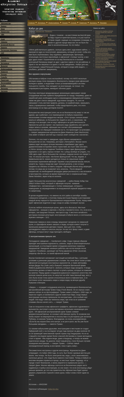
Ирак (3, 29)
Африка (4, 42)
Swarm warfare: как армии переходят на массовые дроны (106, 36)
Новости (4, 72)
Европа (4, 47)
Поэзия (4, 74)
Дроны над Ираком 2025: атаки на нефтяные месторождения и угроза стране (105, 45)
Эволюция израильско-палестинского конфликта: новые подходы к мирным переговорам (105, 54)
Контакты (93, 23)
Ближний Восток (7, 45)
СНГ (2, 53)
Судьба (4, 77)
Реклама (103, 23)
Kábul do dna (53, 389)
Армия (3, 60)
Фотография (6, 83)
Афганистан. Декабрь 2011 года (104, 64)
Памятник (5, 80)
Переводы (5, 58)
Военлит (4, 66)
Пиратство (5, 32)
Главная (31, 23)
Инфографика (6, 69)
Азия (3, 39)
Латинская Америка (9, 50)
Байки (3, 86)
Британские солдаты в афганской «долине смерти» (105, 66)
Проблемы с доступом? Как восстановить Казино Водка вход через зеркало (105, 40)
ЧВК (2, 34)
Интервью (5, 63)
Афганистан (6, 23)
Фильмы (4, 88)
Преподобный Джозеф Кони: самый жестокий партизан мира (105, 61)
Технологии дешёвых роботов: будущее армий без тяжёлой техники (104, 32)
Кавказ (3, 26)
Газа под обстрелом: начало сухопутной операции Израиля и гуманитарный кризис (104, 50)
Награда (4, 91)
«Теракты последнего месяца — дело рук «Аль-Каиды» (104, 58)
